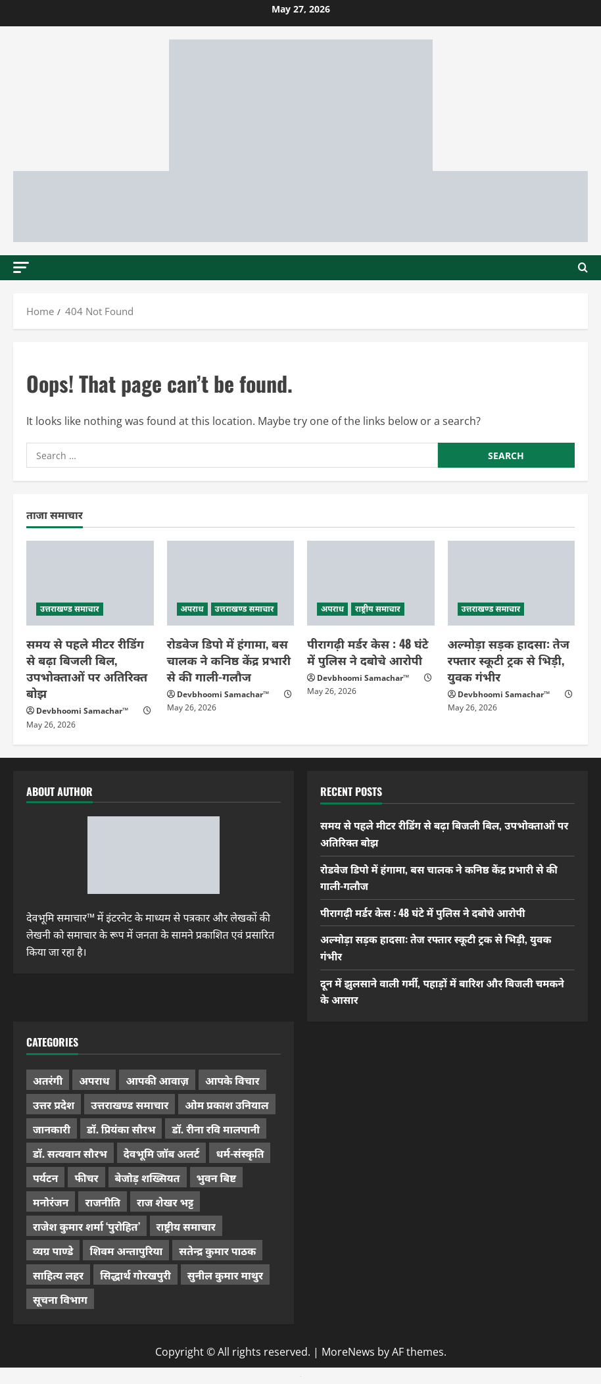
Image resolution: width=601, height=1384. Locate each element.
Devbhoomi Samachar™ (82, 710)
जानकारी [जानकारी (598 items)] (51, 1129)
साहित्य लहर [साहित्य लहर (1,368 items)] (58, 1275)
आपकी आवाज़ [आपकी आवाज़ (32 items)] (157, 1080)
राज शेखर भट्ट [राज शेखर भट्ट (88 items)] (165, 1202)
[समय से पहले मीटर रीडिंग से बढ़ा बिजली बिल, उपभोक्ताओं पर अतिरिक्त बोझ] (90, 583)
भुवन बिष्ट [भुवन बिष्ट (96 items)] (217, 1177)
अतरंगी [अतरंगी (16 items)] (47, 1080)
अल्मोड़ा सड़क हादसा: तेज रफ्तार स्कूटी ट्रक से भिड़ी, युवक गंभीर (508, 660)
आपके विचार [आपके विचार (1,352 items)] (232, 1080)
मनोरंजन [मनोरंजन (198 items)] (50, 1202)
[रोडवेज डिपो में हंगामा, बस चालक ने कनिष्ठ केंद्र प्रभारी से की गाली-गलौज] (231, 583)
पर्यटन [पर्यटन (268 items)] (45, 1177)
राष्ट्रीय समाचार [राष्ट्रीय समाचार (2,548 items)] (186, 1226)
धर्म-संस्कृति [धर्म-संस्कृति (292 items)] (240, 1153)
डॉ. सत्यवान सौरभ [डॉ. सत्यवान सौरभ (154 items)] (70, 1153)
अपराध (192, 608)
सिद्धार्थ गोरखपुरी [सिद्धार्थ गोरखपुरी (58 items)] (135, 1275)
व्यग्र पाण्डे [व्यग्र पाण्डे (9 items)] (53, 1250)
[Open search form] (583, 267)
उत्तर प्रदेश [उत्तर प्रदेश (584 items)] (53, 1104)
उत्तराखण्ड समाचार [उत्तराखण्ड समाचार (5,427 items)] (129, 1104)
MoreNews (348, 1352)
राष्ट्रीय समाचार (377, 608)
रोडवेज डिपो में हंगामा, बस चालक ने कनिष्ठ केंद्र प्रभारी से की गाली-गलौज (229, 660)
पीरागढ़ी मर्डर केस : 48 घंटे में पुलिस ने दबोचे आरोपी (367, 651)
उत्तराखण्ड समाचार (69, 608)
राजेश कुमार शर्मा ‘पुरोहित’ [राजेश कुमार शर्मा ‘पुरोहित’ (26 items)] (86, 1226)
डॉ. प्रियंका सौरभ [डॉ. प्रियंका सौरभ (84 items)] (121, 1129)
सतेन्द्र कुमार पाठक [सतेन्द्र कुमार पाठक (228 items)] (217, 1250)
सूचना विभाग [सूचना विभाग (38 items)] (60, 1299)
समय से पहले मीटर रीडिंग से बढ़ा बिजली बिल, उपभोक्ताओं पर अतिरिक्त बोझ (86, 668)
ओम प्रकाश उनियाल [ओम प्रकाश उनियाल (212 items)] (226, 1104)
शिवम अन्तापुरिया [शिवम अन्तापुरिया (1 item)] (125, 1250)
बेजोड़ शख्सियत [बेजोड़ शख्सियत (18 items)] (147, 1177)
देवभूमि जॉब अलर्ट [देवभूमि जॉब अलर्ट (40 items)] (162, 1153)
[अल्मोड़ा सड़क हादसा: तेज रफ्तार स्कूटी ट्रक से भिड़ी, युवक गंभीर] (511, 583)
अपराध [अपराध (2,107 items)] (94, 1080)
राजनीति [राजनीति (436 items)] (102, 1202)
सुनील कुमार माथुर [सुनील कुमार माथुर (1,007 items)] (225, 1275)
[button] (21, 266)
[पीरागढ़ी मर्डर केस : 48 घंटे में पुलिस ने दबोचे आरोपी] (371, 583)
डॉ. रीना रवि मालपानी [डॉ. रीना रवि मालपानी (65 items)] (216, 1129)
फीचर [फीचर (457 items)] (86, 1177)
